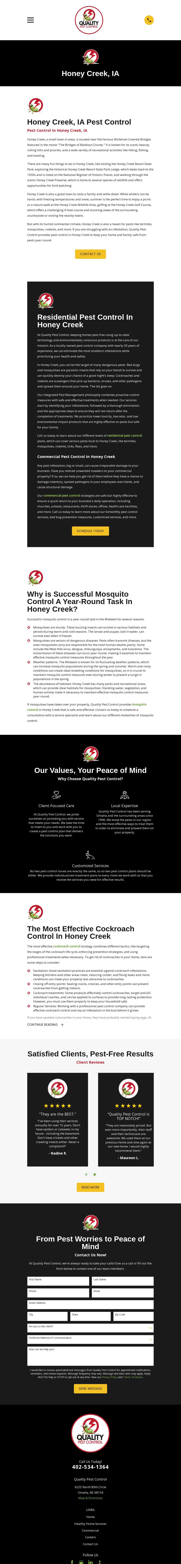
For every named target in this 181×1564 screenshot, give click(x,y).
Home (90, 1518)
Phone (32, 1292)
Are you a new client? (41, 1327)
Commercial (90, 1531)
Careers (90, 1538)
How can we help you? (41, 1350)
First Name (35, 1280)
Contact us (90, 254)
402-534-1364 (90, 1467)
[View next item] (95, 1175)
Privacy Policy (109, 1377)
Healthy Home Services (90, 1524)
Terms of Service (133, 1377)
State (75, 1315)
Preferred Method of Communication (50, 1338)
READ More (90, 1188)
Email (97, 1292)
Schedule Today (90, 531)
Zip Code (120, 1315)
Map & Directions (90, 1499)
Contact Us (90, 1545)
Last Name (100, 1280)
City (31, 1315)
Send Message (90, 1389)
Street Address (37, 1303)
